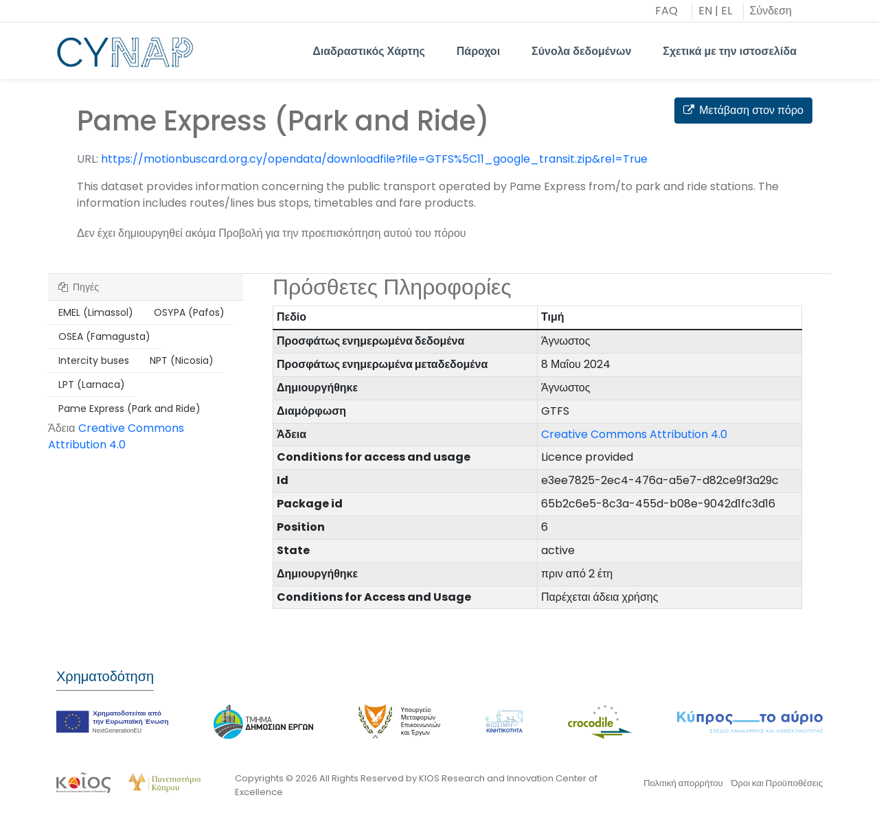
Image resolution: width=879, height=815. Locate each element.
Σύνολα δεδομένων (581, 51)
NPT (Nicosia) (182, 360)
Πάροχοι (478, 51)
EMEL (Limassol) (95, 312)
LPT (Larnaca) (91, 384)
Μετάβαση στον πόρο (743, 110)
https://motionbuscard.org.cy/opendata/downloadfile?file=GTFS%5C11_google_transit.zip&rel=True (374, 159)
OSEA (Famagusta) (104, 336)
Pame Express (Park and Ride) (129, 408)
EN (705, 11)
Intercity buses (93, 360)
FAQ (666, 11)
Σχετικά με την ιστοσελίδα (730, 51)
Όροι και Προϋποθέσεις (777, 783)
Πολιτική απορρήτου (682, 783)
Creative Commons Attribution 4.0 (116, 436)
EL (726, 11)
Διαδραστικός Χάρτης (368, 51)
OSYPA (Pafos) (189, 312)
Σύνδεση (771, 11)
